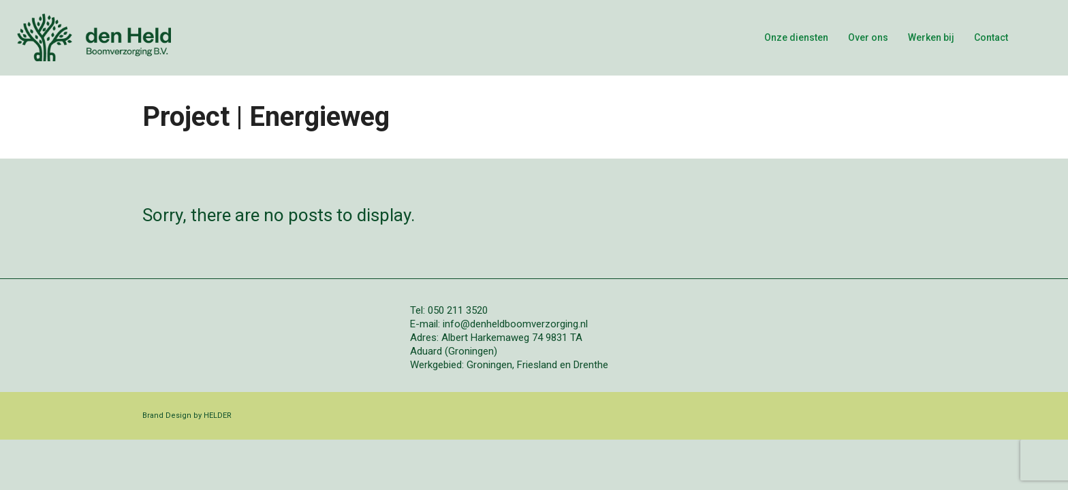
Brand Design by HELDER (187, 415)
